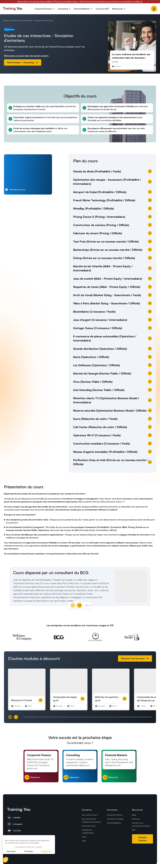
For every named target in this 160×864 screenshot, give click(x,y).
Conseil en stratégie (115, 819)
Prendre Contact (142, 839)
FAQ (133, 830)
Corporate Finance (114, 815)
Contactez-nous (89, 826)
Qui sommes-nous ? (90, 815)
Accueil (6, 20)
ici (141, 1)
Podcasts (136, 819)
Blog (134, 815)
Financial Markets (114, 823)
